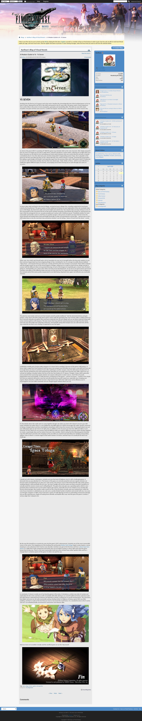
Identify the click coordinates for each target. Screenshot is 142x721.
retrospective (39, 686)
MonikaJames (105, 92)
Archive (136, 709)
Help (38, 1)
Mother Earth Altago (67, 545)
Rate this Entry (85, 53)
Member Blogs (46, 28)
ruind (97, 157)
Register (46, 1)
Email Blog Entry (86, 689)
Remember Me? (29, 1)
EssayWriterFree (100, 154)
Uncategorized (29, 687)
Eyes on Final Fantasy (103, 191)
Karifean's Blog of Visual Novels (36, 37)
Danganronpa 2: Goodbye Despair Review (110, 90)
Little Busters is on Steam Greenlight (109, 99)
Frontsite (24, 26)
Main (55, 693)
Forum (36, 26)
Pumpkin (111, 155)
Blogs (45, 26)
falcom (30, 686)
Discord (96, 26)
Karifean (98, 53)
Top (140, 709)
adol (24, 686)
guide (34, 686)
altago (26, 686)
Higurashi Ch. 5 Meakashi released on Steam (111, 104)
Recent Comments (101, 87)
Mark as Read (100, 70)
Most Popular (35, 28)
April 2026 (110, 166)
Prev (51, 693)
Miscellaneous (102, 202)
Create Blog (118, 48)
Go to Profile (100, 68)
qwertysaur (118, 155)
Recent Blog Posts (101, 117)
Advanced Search (136, 1)
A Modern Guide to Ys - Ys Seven (108, 132)
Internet (100, 200)
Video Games (101, 196)
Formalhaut (104, 111)
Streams (72, 26)
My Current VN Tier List (106, 95)
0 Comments (87, 57)
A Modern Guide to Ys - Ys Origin (108, 136)
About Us (84, 26)
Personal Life (101, 198)
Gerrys (110, 154)
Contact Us (116, 709)
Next (60, 693)
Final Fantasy (101, 194)
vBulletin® (70, 715)
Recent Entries (24, 28)
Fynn (106, 154)
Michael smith (116, 154)
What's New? (58, 26)
